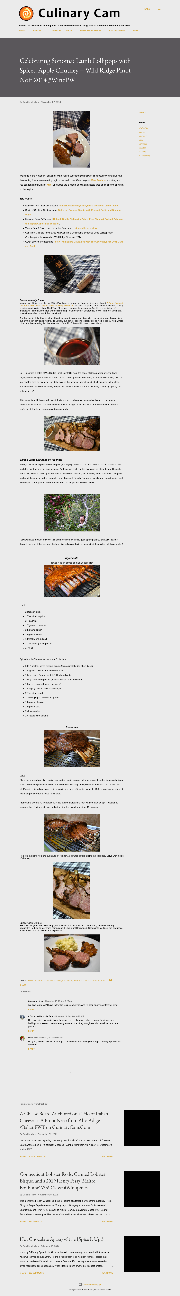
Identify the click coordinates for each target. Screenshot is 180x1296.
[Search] (147, 8)
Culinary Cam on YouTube (61, 30)
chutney (142, 136)
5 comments (35, 1221)
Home (21, 30)
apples (142, 132)
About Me (37, 30)
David (30, 1037)
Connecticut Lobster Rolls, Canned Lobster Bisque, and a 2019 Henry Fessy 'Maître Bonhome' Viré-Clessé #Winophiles (62, 1181)
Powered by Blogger (90, 1284)
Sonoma (142, 151)
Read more (107, 1156)
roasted (142, 148)
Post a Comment (37, 1156)
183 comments (36, 1273)
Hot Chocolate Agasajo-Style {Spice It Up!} (62, 1239)
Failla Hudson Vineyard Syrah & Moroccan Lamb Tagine (89, 205)
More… (136, 30)
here (49, 185)
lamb (141, 140)
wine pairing (144, 155)
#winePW (143, 128)
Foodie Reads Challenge (90, 30)
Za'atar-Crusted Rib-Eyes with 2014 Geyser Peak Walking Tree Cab (71, 304)
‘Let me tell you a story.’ (85, 228)
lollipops (143, 144)
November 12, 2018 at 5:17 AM (49, 1037)
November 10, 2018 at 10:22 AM (69, 1016)
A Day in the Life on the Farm (40, 1016)
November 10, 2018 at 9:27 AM (58, 1001)
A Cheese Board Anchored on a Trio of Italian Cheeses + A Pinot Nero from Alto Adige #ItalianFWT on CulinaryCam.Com (64, 1120)
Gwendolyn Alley (35, 1001)
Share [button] (142, 112)
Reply (31, 1009)
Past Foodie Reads (117, 30)
